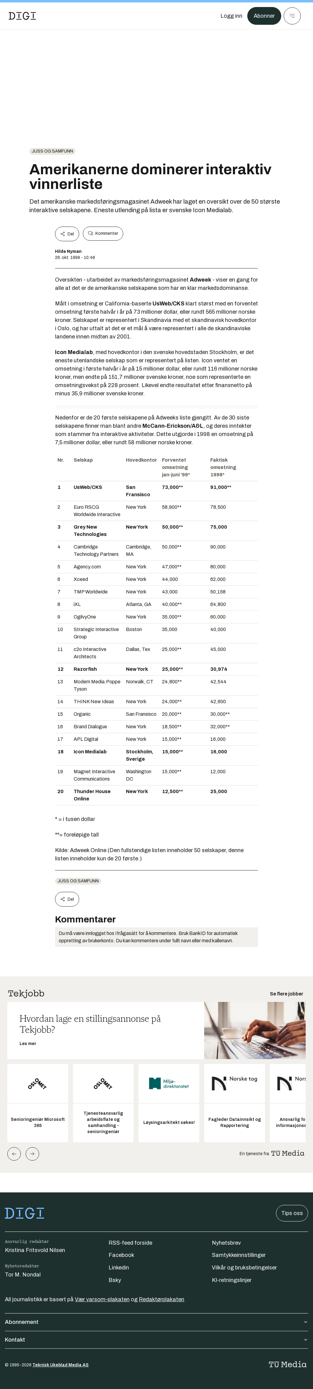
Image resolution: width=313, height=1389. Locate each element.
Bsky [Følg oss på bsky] (115, 1280)
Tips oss (292, 1213)
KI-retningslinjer (232, 1280)
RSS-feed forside (130, 1243)
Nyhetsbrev (226, 1243)
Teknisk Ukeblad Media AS (60, 1365)
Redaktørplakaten (161, 1299)
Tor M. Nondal (23, 1275)
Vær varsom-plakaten (102, 1299)
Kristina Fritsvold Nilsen (35, 1250)
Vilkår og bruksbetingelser (244, 1268)
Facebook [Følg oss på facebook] (121, 1255)
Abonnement (156, 1322)
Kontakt (156, 1340)
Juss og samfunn (52, 151)
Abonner (264, 16)
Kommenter (103, 233)
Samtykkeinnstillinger (239, 1255)
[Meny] (292, 15)
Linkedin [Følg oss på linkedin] (119, 1268)
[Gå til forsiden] (22, 16)
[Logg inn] (231, 16)
